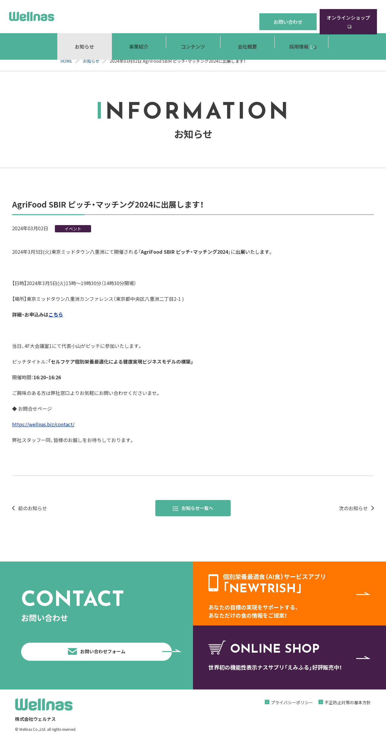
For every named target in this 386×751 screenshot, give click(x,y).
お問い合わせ (288, 16)
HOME (66, 61)
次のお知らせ (353, 508)
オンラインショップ (348, 16)
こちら (56, 314)
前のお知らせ (32, 508)
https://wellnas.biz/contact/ (43, 424)
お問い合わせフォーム (118, 656)
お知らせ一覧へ (193, 508)
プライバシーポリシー (292, 712)
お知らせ (91, 61)
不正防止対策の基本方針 (347, 712)
